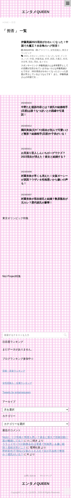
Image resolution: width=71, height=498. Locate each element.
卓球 (47, 59)
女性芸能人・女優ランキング (17, 383)
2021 (26, 56)
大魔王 (58, 59)
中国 (32, 59)
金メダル (43, 62)
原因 (52, 59)
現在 (31, 62)
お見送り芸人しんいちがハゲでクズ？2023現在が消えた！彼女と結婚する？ (43, 155)
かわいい (34, 56)
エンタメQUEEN (35, 12)
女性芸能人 (55, 50)
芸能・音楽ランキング (13, 371)
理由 (36, 62)
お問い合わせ (30, 476)
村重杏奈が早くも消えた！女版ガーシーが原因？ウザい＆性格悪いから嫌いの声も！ (44, 180)
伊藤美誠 (39, 59)
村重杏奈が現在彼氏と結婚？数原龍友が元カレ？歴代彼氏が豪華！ (44, 200)
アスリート (44, 50)
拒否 (65, 59)
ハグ (26, 59)
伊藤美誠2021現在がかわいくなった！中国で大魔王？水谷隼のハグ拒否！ (44, 44)
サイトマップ (46, 476)
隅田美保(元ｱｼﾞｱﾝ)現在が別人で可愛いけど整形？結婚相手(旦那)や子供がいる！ (44, 132)
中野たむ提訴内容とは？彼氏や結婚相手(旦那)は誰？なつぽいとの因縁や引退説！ (44, 111)
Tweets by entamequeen (16, 392)
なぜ (57, 56)
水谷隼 (24, 62)
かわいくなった (46, 56)
